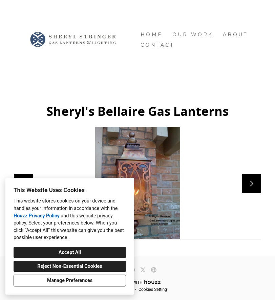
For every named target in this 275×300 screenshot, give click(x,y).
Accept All (70, 252)
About (235, 34)
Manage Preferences (69, 280)
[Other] (153, 269)
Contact (157, 45)
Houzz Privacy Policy (37, 216)
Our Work (192, 34)
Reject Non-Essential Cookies (69, 266)
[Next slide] (251, 183)
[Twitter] (143, 269)
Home (152, 34)
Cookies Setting (153, 289)
